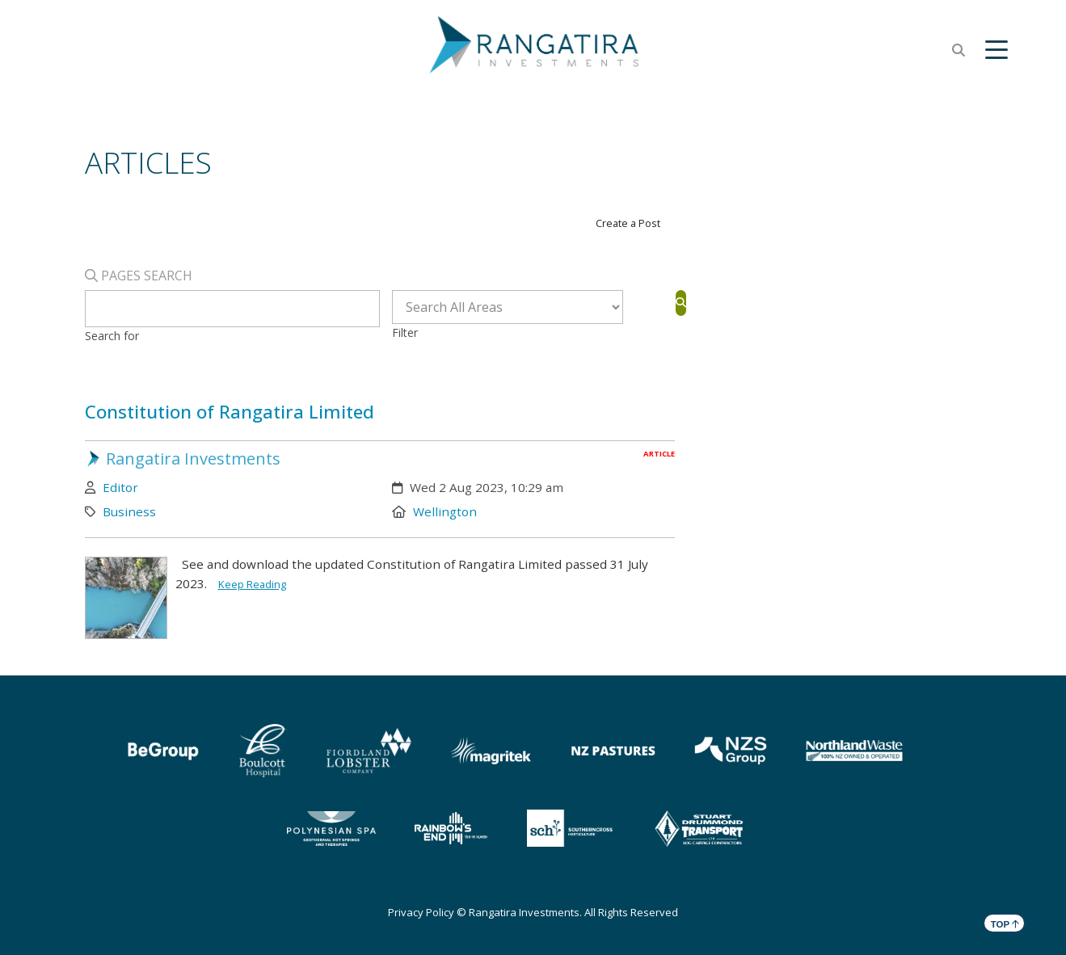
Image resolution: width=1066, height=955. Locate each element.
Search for (112, 335)
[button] (996, 50)
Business (129, 511)
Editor (120, 487)
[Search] (681, 302)
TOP (1005, 923)
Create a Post (628, 223)
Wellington (445, 511)
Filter (405, 332)
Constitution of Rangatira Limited (229, 411)
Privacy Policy (421, 912)
